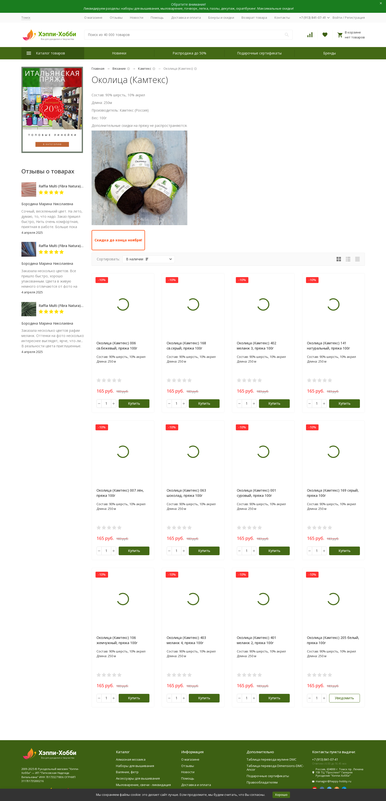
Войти (337, 17)
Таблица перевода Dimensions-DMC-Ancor (275, 768)
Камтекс (144, 68)
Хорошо (281, 794)
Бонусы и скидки (221, 17)
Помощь (157, 17)
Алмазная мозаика (130, 759)
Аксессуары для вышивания (138, 778)
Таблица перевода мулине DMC (271, 759)
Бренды (329, 53)
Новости (136, 17)
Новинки (119, 53)
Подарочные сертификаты (259, 53)
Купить (134, 403)
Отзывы (116, 17)
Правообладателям (262, 782)
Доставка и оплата (186, 17)
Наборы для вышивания (135, 766)
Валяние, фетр (127, 772)
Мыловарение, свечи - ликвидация (143, 785)
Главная (98, 68)
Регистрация (355, 17)
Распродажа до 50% (189, 53)
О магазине (93, 17)
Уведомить (344, 698)
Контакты (282, 17)
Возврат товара (254, 17)
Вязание (119, 68)
